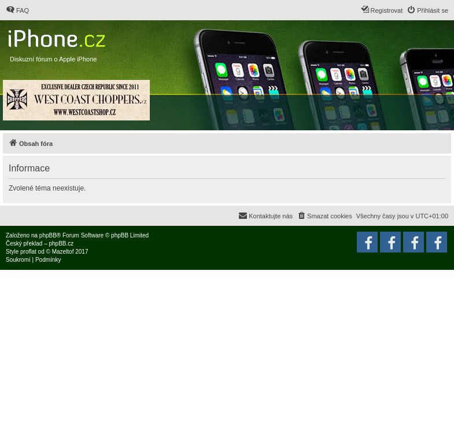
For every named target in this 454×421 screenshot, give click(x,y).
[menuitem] (17, 10)
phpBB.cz (61, 243)
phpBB (48, 235)
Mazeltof (63, 251)
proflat (28, 251)
